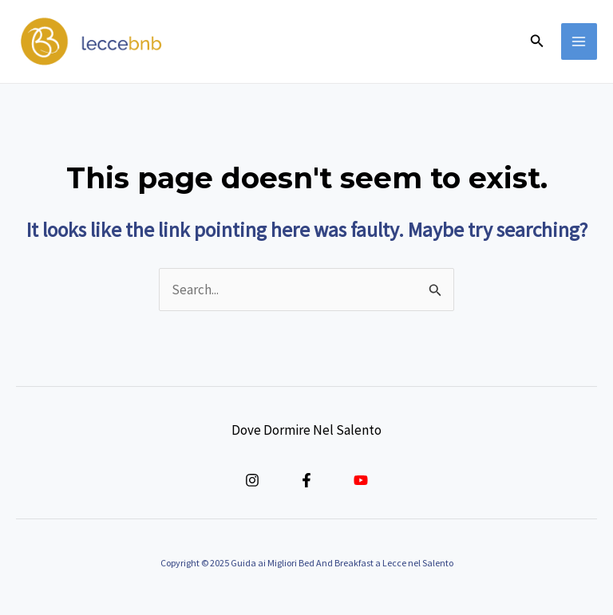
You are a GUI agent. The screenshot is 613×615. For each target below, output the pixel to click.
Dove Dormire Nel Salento (306, 430)
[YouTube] (361, 480)
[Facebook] (306, 480)
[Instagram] (252, 480)
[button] (537, 41)
